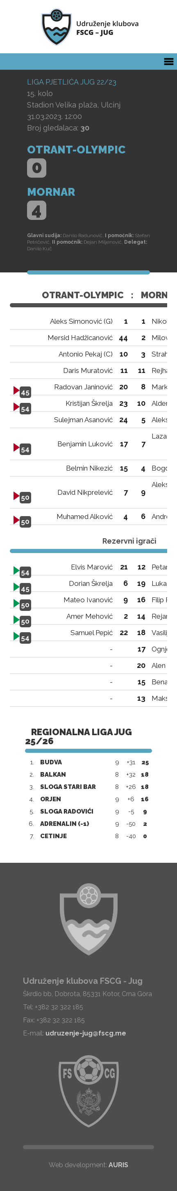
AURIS (118, 1165)
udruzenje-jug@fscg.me (85, 1033)
